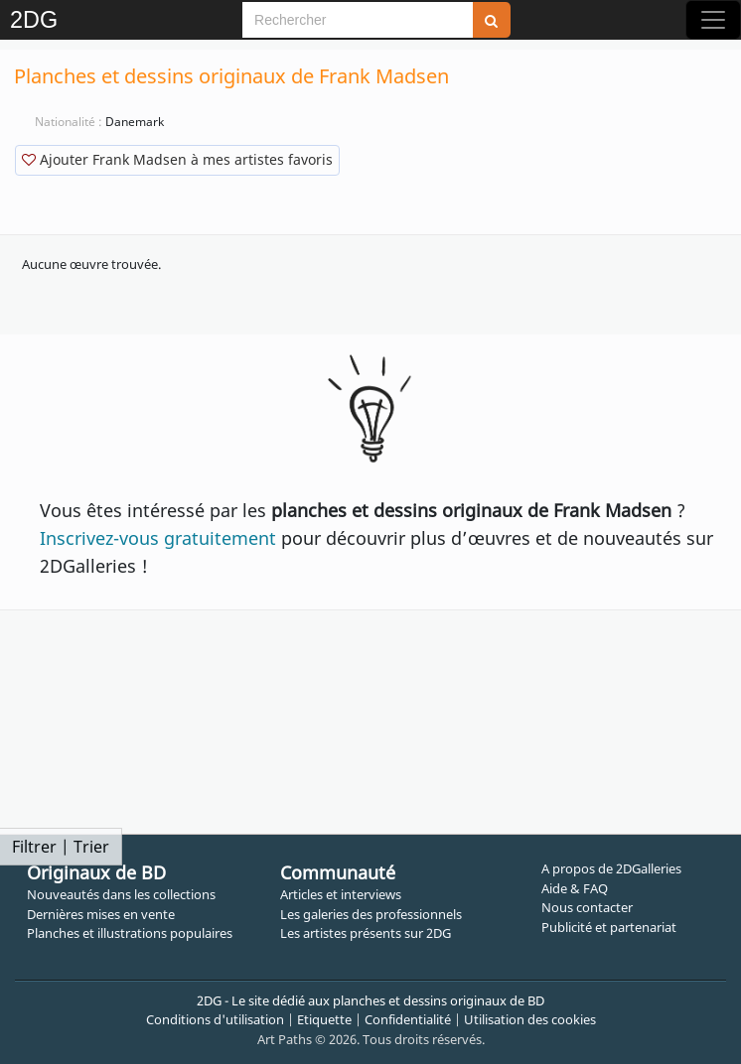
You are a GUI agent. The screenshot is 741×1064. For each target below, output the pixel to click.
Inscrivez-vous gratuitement (158, 538)
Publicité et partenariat (608, 927)
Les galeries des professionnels (371, 914)
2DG (34, 20)
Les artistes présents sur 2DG (365, 933)
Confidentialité (408, 1019)
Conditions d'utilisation (215, 1019)
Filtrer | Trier (60, 847)
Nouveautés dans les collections (121, 894)
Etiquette (324, 1019)
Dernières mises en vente (101, 914)
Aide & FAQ (574, 888)
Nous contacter (587, 907)
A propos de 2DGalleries (611, 868)
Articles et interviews (340, 894)
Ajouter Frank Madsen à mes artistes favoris (177, 159)
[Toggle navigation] (713, 20)
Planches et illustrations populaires (129, 933)
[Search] (357, 20)
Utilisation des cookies (530, 1019)
